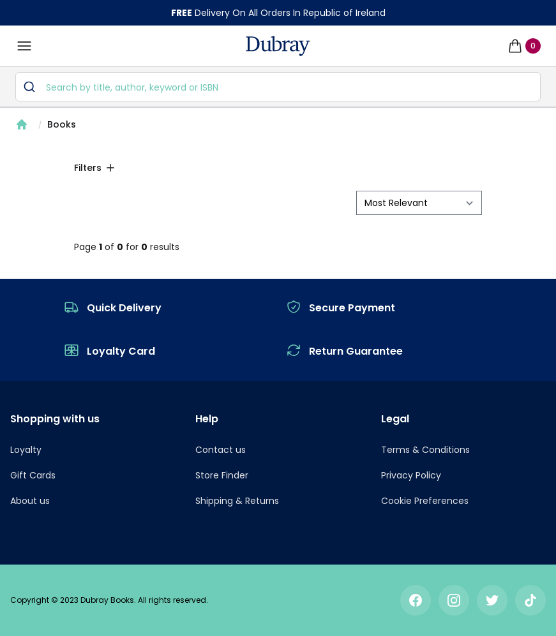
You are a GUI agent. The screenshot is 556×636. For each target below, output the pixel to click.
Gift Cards (33, 475)
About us (30, 500)
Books (61, 124)
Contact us (220, 449)
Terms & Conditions (425, 449)
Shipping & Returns (237, 500)
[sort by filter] (419, 203)
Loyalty (25, 449)
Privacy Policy (411, 475)
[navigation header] (278, 46)
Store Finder (221, 475)
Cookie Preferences (425, 500)
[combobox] (278, 86)
